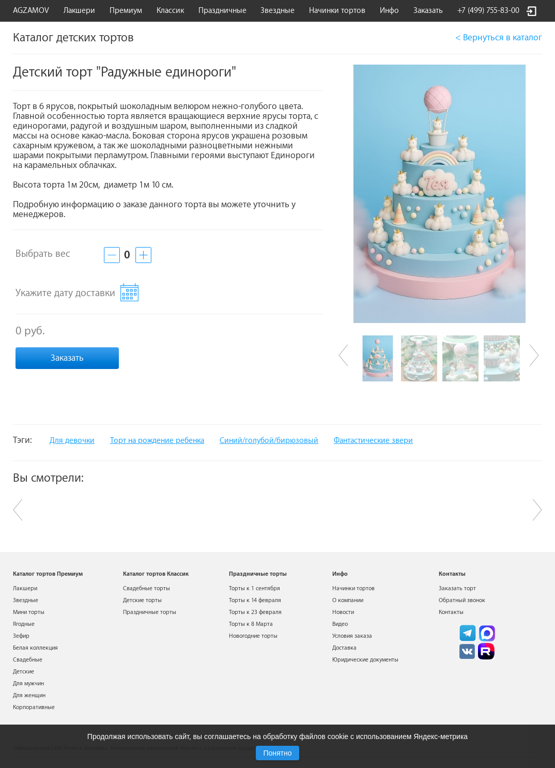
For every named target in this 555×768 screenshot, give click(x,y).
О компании (347, 600)
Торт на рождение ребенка (157, 440)
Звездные (277, 10)
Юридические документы (365, 659)
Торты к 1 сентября (254, 588)
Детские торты (142, 600)
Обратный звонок (462, 600)
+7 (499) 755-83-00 (488, 10)
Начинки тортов (337, 10)
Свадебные (27, 659)
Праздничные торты (149, 612)
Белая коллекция (35, 647)
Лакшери (79, 10)
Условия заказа (352, 636)
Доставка (344, 647)
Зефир (21, 636)
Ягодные (24, 624)
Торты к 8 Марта (251, 624)
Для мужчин (28, 683)
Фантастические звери (373, 440)
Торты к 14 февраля (255, 600)
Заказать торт (457, 588)
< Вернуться (498, 37)
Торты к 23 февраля (255, 612)
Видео (340, 624)
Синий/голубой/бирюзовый (269, 440)
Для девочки (72, 440)
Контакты (451, 612)
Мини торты (28, 612)
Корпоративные (34, 707)
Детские (23, 671)
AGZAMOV (31, 10)
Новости (343, 612)
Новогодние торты (253, 636)
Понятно (277, 753)
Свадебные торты (146, 588)
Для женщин (29, 695)
